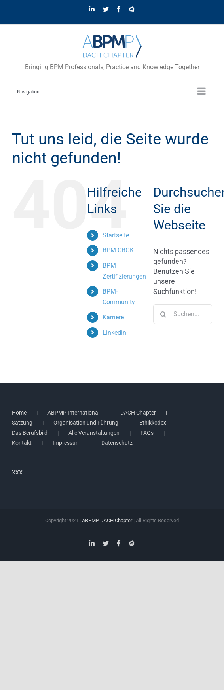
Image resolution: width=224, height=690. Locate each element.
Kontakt (22, 443)
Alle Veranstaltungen (94, 433)
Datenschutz (117, 443)
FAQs (147, 433)
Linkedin (114, 332)
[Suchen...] (182, 314)
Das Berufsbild (29, 433)
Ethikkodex (152, 422)
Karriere (113, 317)
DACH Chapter (138, 412)
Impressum (66, 443)
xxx (17, 472)
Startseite (116, 235)
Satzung (22, 422)
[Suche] (163, 314)
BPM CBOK (118, 250)
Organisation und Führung (85, 422)
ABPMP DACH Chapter (107, 520)
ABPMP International (73, 412)
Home (19, 412)
